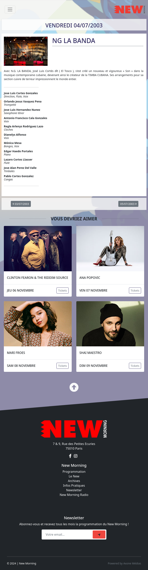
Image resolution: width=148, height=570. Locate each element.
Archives (74, 481)
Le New (74, 476)
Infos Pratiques (74, 485)
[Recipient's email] (68, 534)
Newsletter (74, 490)
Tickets (62, 290)
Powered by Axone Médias (124, 563)
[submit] (99, 534)
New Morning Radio (74, 495)
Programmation (73, 471)
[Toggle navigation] (10, 9)
